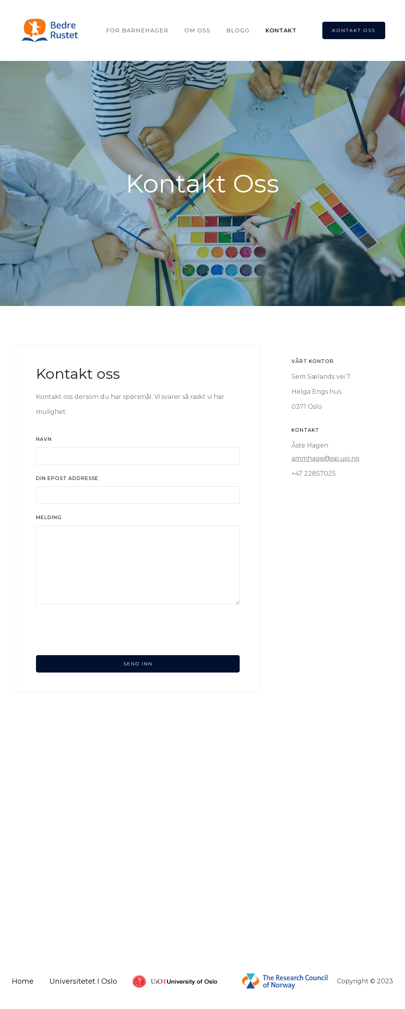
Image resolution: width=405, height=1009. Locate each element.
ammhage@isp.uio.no (325, 458)
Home (23, 981)
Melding (49, 517)
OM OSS (197, 30)
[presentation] (96, 629)
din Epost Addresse (67, 478)
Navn (44, 439)
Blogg (238, 30)
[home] (50, 30)
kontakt (281, 30)
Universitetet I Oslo (83, 981)
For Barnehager (137, 30)
